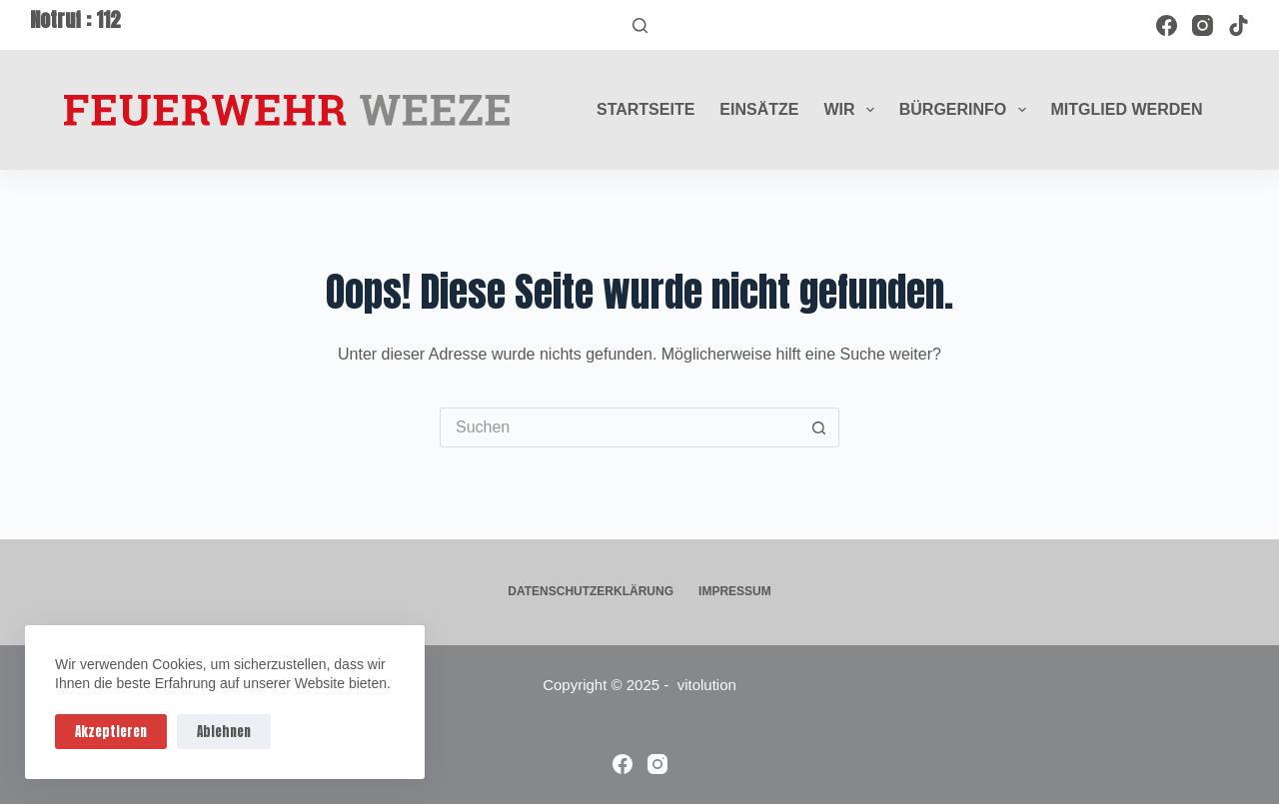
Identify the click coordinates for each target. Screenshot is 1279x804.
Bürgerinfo (966, 110)
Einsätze (758, 109)
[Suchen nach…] (619, 427)
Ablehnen (224, 731)
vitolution (706, 684)
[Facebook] (1166, 25)
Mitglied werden (1127, 109)
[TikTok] (1238, 25)
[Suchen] (640, 25)
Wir (852, 110)
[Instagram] (1202, 25)
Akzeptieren (111, 731)
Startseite (645, 109)
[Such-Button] (819, 427)
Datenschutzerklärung (590, 591)
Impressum (734, 591)
